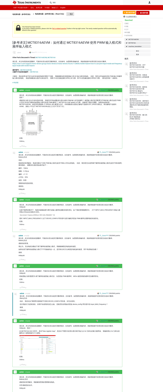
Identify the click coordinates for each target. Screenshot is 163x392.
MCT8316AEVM (133, 39)
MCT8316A (132, 43)
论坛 (30, 7)
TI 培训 (45, 7)
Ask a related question (59, 28)
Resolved (129, 20)
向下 (26, 147)
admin (19, 52)
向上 (20, 147)
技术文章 (38, 7)
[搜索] (85, 2)
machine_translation (134, 46)
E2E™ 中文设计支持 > (20, 7)
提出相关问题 (129, 13)
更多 (72, 14)
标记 (137, 51)
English (60, 7)
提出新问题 (144, 13)
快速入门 (53, 7)
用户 (149, 2)
